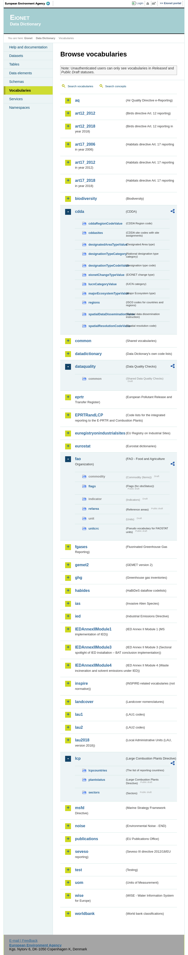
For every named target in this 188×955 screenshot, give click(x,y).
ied (78, 616)
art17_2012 (85, 162)
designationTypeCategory (106, 254)
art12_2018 (85, 126)
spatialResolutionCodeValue (106, 326)
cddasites (95, 233)
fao (78, 459)
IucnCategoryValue (102, 284)
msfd (79, 808)
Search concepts (115, 86)
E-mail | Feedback (23, 941)
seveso (81, 851)
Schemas (16, 82)
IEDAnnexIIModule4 (93, 665)
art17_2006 (85, 144)
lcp (78, 758)
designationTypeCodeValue (106, 265)
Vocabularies (20, 90)
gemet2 (82, 565)
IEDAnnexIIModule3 (93, 647)
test (78, 870)
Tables (14, 64)
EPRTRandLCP (89, 415)
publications (86, 839)
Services (16, 99)
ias (77, 603)
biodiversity (86, 198)
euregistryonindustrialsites (100, 433)
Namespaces (19, 107)
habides (82, 590)
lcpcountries (97, 770)
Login (139, 3)
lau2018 (82, 740)
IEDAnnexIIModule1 (93, 629)
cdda (79, 211)
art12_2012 (85, 113)
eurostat (82, 446)
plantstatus (96, 779)
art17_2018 (85, 180)
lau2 (79, 727)
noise (80, 826)
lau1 (79, 714)
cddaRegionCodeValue (105, 223)
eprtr (79, 397)
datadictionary (88, 354)
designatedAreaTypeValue (106, 244)
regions (94, 302)
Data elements (20, 73)
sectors (94, 792)
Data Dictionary (45, 38)
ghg (78, 577)
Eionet (28, 38)
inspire (81, 683)
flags (92, 486)
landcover (84, 702)
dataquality (85, 366)
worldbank (84, 914)
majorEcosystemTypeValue (106, 293)
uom (79, 882)
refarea (93, 508)
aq (77, 100)
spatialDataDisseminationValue (106, 314)
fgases (81, 547)
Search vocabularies (80, 86)
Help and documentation (28, 47)
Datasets (16, 56)
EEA (29, 3)
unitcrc (93, 528)
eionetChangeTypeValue (106, 275)
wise (79, 895)
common (83, 341)
